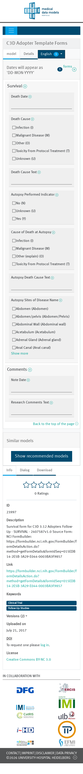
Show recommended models (41, 456)
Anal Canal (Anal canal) (33, 348)
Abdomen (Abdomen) (32, 309)
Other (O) (23, 143)
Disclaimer (45, 753)
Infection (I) (24, 128)
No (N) (20, 203)
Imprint (28, 753)
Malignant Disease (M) (33, 135)
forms (66, 69)
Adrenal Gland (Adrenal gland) (38, 340)
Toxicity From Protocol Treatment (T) (43, 151)
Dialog (24, 470)
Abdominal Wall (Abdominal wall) (41, 324)
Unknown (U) (26, 159)
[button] (51, 54)
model (11, 54)
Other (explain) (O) (30, 256)
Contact (13, 753)
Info (9, 470)
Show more (19, 353)
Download (44, 470)
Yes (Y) (21, 219)
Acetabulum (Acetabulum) (35, 332)
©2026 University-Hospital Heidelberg (38, 758)
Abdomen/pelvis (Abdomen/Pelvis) (42, 317)
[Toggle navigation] (11, 30)
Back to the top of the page (55, 424)
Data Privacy (66, 753)
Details (29, 54)
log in (45, 645)
